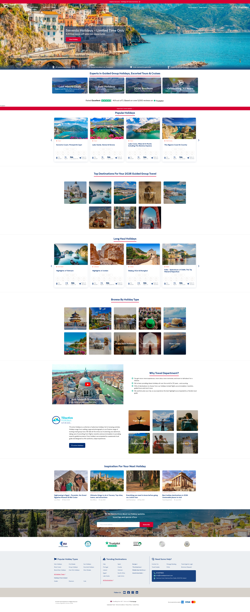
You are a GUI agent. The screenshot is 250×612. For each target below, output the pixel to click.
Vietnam (120, 570)
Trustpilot (2, 106)
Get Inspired (193, 7)
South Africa (121, 573)
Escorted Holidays (89, 567)
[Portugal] (125, 218)
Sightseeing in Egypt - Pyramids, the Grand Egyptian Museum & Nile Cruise (70, 496)
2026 (67, 149)
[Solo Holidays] (100, 344)
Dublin (56, 581)
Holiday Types (50, 7)
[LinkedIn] (137, 592)
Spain (119, 564)
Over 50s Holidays (74, 570)
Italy (104, 564)
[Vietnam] (100, 193)
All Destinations (109, 580)
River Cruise (57, 567)
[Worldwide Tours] (75, 319)
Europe (135, 564)
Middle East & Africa (139, 570)
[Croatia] (174, 193)
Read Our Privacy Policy (125, 531)
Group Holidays (73, 567)
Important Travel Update (125, 109)
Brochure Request (186, 567)
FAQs (168, 567)
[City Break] (100, 319)
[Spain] (125, 193)
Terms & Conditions (120, 605)
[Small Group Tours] (149, 344)
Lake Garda (106, 576)
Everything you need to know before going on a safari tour (142, 496)
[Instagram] (133, 592)
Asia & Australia (138, 573)
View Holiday (73, 39)
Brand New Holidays (60, 570)
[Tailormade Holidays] (125, 319)
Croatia (120, 567)
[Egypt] (100, 218)
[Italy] (75, 193)
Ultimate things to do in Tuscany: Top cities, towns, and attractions (106, 496)
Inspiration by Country (60, 493)
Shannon (71, 581)
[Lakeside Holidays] (75, 344)
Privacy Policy (129, 605)
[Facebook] (128, 592)
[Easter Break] (174, 319)
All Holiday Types (60, 574)
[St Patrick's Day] (149, 319)
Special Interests (131, 493)
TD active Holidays (77, 445)
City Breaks (72, 564)
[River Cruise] (174, 344)
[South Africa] (149, 193)
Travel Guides (156, 567)
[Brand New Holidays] (125, 344)
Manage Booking (171, 564)
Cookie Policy (135, 605)
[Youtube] (124, 592)
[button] (87, 385)
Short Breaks (87, 570)
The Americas (137, 567)
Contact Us (155, 564)
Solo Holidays (58, 564)
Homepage (133, 602)
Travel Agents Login (187, 564)
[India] (149, 218)
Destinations (33, 7)
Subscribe (146, 524)
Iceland (105, 570)
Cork (85, 581)
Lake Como (121, 576)
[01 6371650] (242, 8)
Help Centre (204, 7)
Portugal (105, 567)
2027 (73, 149)
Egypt (105, 573)
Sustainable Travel (111, 605)
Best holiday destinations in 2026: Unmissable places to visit (175, 496)
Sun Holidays (87, 564)
